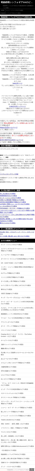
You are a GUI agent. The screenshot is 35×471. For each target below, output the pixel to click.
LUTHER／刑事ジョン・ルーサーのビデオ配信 (14, 204)
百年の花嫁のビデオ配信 (8, 371)
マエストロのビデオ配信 (8, 432)
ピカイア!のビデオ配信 (8, 375)
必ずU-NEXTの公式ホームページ (11, 140)
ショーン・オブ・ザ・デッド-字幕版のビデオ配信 (16, 407)
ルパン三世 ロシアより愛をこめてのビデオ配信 (16, 285)
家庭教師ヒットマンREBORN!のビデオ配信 (14, 314)
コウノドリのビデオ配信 (8, 330)
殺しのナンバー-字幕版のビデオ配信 (12, 411)
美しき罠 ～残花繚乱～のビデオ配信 (12, 436)
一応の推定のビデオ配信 (8, 450)
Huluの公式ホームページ (8, 127)
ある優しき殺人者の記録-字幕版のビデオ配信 (15, 458)
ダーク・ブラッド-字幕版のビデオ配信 (13, 326)
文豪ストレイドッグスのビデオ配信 (12, 344)
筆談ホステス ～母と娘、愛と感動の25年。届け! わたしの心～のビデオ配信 (17, 441)
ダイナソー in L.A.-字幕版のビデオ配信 (13, 397)
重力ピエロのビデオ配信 (7, 223)
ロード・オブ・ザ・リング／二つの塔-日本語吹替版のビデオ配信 (17, 303)
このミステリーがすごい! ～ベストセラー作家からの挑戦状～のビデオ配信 (17, 211)
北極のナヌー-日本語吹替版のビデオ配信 (14, 462)
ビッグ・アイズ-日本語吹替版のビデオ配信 (14, 389)
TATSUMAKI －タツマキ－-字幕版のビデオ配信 (15, 208)
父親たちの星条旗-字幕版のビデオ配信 (12, 200)
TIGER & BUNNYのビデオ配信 (10, 420)
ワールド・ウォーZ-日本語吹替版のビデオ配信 (15, 318)
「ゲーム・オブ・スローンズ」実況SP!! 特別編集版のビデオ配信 (17, 384)
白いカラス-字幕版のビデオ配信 (11, 379)
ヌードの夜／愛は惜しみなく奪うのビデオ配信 (14, 236)
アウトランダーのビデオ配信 (10, 322)
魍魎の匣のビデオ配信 (8, 348)
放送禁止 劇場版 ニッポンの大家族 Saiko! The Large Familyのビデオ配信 (16, 220)
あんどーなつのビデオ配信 (9, 359)
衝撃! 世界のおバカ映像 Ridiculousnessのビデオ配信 (17, 446)
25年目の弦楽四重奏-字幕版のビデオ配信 (13, 202)
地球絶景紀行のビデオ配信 (8, 195)
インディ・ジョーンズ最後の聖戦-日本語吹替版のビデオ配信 (17, 268)
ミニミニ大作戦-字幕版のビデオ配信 (12, 277)
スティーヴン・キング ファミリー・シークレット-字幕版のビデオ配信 (17, 402)
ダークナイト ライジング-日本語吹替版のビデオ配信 (17, 259)
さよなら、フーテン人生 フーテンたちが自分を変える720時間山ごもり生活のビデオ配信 (17, 309)
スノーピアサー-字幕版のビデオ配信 (12, 255)
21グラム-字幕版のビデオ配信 (10, 273)
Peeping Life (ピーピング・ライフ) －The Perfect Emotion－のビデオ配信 (16, 335)
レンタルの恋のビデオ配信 (8, 206)
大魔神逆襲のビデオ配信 (8, 367)
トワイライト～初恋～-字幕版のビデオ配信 (14, 428)
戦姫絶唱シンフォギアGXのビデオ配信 (11, 13)
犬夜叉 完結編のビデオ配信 (9, 293)
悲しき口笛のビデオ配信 (7, 193)
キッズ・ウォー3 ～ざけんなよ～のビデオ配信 (15, 297)
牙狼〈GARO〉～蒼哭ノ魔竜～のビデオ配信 (15, 424)
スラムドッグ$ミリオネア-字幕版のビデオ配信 (15, 363)
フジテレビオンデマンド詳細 (9, 174)
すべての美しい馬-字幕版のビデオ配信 (13, 281)
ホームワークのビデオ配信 (9, 340)
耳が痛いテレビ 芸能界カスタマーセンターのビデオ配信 (17, 354)
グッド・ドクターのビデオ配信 (11, 466)
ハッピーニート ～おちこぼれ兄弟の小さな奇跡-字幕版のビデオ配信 (17, 216)
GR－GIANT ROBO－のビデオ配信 (12, 263)
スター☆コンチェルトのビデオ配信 (12, 393)
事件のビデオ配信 (6, 289)
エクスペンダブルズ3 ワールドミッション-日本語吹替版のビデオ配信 (17, 250)
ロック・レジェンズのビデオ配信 (14, 10)
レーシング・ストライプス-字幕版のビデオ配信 (16, 415)
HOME (2, 10)
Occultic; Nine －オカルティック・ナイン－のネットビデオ (17, 233)
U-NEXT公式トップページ (17, 106)
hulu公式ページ (17, 83)
